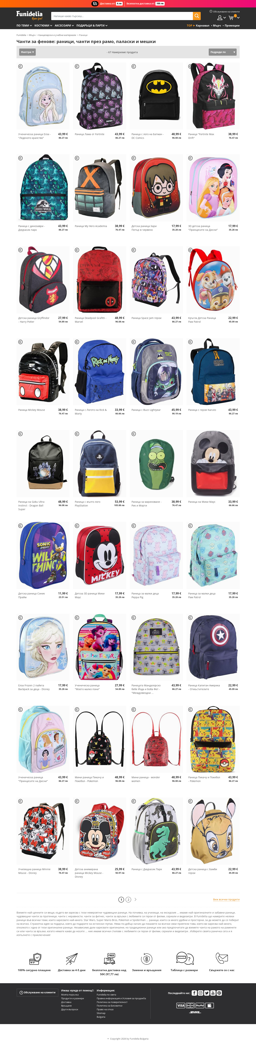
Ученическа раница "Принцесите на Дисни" (33, 779)
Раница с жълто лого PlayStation (87, 503)
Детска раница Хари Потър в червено (144, 227)
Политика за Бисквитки (109, 1005)
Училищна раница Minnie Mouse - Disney (34, 871)
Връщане (66, 1005)
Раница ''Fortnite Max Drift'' (201, 136)
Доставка (66, 1002)
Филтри (26, 52)
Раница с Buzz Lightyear (146, 410)
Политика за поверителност (112, 1002)
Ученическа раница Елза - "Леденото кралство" (34, 136)
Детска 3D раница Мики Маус (90, 595)
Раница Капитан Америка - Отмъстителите (204, 687)
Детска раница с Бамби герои (202, 871)
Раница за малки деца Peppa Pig (145, 595)
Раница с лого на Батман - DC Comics (148, 136)
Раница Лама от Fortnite (89, 134)
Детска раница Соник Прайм (31, 595)
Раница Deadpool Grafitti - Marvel (90, 319)
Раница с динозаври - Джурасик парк (31, 227)
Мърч (32, 35)
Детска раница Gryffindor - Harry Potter (33, 319)
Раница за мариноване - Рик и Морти (147, 503)
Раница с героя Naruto (202, 410)
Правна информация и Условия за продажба (121, 998)
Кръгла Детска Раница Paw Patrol (202, 319)
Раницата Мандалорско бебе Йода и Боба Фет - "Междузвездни (146, 689)
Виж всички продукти (226, 899)
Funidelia (21, 35)
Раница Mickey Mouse (31, 410)
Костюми (41, 25)
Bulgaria (101, 1016)
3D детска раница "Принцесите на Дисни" (203, 227)
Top (189, 25)
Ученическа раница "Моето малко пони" (87, 687)
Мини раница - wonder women (146, 779)
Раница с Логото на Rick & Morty (91, 411)
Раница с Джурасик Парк (147, 869)
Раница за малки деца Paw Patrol (201, 595)
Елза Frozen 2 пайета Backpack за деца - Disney (34, 687)
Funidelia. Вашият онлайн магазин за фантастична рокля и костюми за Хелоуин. (29, 15)
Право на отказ (105, 1009)
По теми (23, 25)
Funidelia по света (106, 994)
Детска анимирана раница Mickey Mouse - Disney (89, 872)
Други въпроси (69, 1009)
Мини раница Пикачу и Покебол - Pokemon (89, 779)
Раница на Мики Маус (201, 501)
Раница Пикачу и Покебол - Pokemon (204, 779)
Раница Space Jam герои (146, 318)
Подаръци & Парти (90, 25)
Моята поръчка (70, 994)
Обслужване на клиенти (37, 992)
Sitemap (101, 1013)
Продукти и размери (72, 998)
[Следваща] (135, 900)
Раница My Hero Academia (91, 226)
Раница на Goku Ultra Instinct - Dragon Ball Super (31, 505)
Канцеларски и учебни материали (57, 35)
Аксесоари (63, 25)
